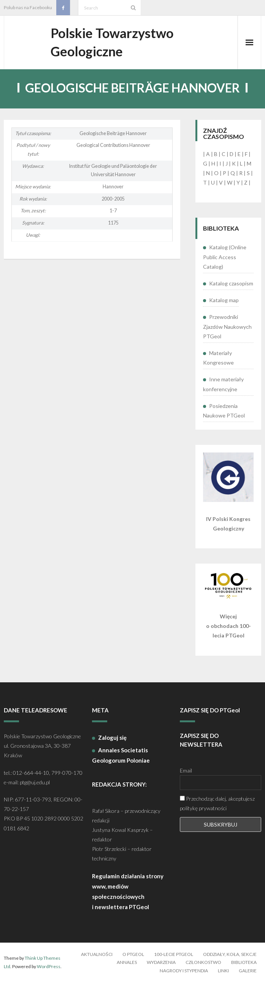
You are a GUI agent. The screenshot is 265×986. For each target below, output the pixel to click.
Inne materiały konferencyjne (223, 388)
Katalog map (224, 304)
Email (186, 774)
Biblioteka (244, 966)
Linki (223, 974)
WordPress (48, 970)
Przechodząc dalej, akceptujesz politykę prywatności (217, 807)
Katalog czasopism (231, 287)
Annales (127, 966)
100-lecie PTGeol (173, 958)
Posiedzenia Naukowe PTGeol (224, 414)
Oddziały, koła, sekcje (230, 958)
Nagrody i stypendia (184, 974)
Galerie (248, 974)
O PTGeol (133, 958)
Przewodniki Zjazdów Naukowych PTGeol (227, 330)
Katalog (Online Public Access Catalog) (224, 261)
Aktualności (97, 958)
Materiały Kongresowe (218, 362)
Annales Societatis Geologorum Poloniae (121, 759)
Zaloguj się (112, 741)
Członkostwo (203, 966)
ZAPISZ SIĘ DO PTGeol (210, 713)
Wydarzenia (161, 966)
